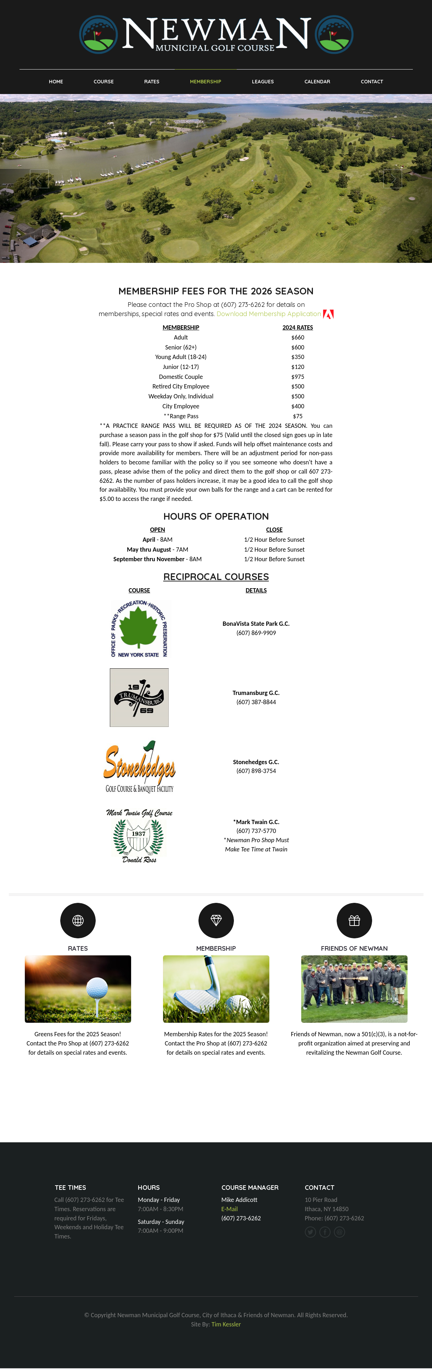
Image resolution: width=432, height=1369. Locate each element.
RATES (78, 949)
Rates (151, 82)
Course (104, 82)
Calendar (317, 82)
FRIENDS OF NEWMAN (354, 949)
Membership (205, 82)
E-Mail (229, 1210)
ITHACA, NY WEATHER (216, 1116)
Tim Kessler (226, 1325)
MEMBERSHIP (216, 949)
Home (56, 82)
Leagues (263, 82)
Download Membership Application (269, 314)
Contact (372, 82)
